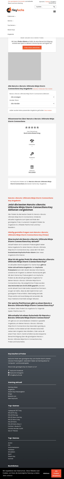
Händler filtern (14, 100)
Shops (10, 394)
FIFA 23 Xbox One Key (15, 417)
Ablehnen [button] (46, 473)
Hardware (11, 450)
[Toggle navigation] (54, 11)
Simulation (11, 452)
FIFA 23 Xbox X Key (14, 420)
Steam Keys (11, 30)
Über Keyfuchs (13, 398)
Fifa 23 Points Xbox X (14, 424)
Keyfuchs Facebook (15, 371)
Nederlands (52, 3)
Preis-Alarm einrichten (32, 47)
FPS (9, 445)
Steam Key (11, 456)
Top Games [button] (11, 25)
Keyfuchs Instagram (15, 373)
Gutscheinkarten (13, 447)
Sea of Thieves (13, 431)
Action (10, 443)
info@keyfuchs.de (15, 375)
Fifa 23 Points (12, 422)
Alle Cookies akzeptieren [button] (56, 473)
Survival (10, 459)
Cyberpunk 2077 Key (15, 411)
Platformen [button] (11, 16)
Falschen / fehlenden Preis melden (42, 89)
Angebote (11, 34)
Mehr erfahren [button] (7, 475)
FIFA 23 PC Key (12, 413)
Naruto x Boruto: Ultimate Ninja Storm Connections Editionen (29, 94)
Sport (10, 454)
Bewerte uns (12, 396)
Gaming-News (12, 387)
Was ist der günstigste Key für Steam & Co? (22, 367)
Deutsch (48, 2)
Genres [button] (10, 21)
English (53, 2)
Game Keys (36, 265)
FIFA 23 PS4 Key (13, 415)
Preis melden (48, 110)
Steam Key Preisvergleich (16, 392)
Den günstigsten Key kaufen (16, 1)
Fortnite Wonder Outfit (15, 428)
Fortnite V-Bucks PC (14, 426)
